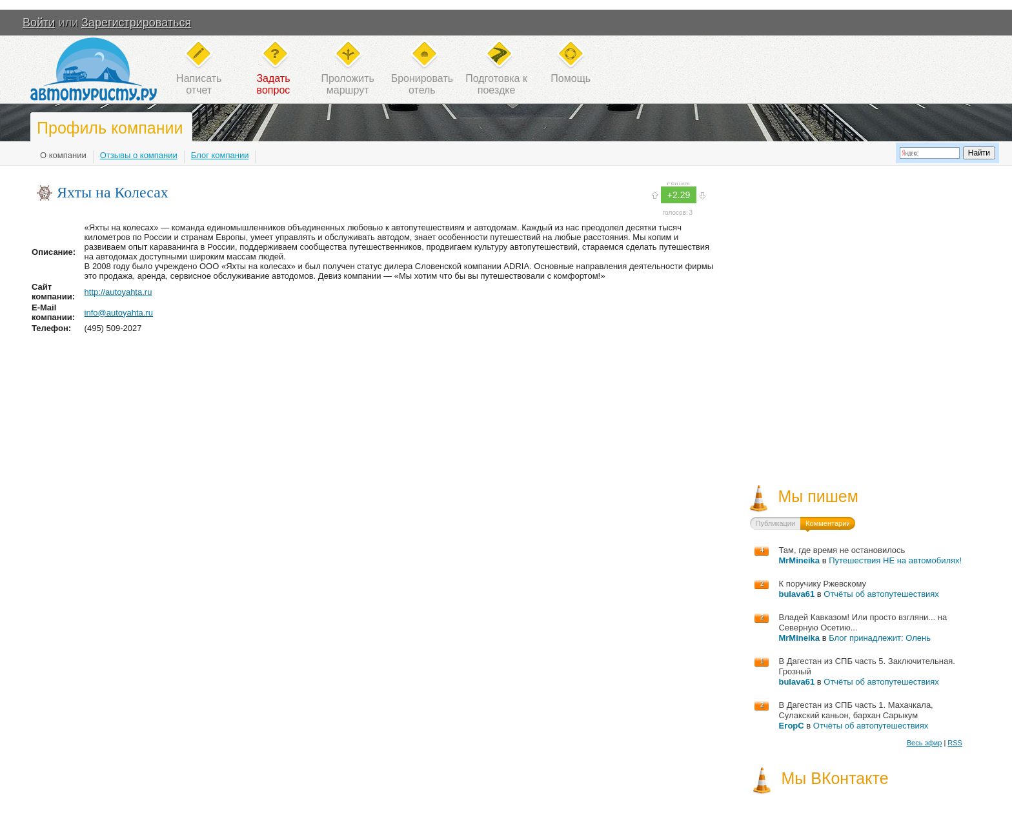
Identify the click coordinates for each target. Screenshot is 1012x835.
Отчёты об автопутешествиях (881, 594)
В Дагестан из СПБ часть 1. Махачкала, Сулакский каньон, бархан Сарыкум (855, 710)
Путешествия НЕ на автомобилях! (895, 560)
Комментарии (827, 523)
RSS (954, 743)
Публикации (775, 523)
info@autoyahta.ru (119, 312)
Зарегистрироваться (136, 22)
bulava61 (796, 594)
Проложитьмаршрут (347, 84)
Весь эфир (924, 743)
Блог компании (220, 155)
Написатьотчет (198, 84)
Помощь (571, 78)
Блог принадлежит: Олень (880, 638)
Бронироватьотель (422, 84)
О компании (63, 155)
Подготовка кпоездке (496, 84)
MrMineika (799, 560)
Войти (39, 22)
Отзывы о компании (138, 155)
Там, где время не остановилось (841, 550)
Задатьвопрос (273, 84)
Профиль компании (110, 128)
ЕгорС (791, 725)
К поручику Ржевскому (822, 584)
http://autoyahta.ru (118, 292)
